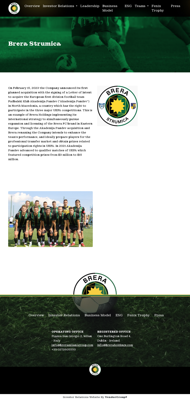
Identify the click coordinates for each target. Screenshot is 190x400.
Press (175, 6)
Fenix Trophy (158, 8)
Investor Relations (64, 315)
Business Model (109, 8)
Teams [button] (140, 6)
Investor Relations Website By (95, 397)
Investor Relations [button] (59, 6)
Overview (32, 6)
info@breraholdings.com (115, 345)
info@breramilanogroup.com (72, 345)
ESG (128, 6)
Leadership (89, 6)
